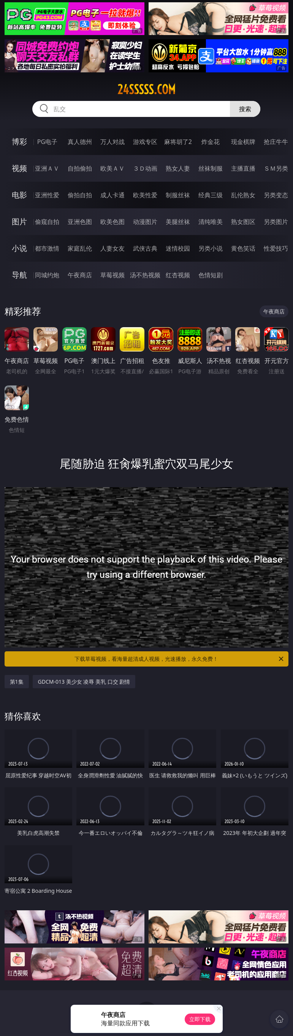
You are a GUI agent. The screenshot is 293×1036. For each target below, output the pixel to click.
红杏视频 (178, 275)
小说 (19, 248)
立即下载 (200, 1019)
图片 (19, 221)
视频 (19, 168)
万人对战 (112, 141)
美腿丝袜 (178, 221)
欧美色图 (112, 221)
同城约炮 (47, 275)
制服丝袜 (178, 195)
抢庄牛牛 (276, 141)
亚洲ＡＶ (47, 168)
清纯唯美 (210, 221)
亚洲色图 (80, 221)
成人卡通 (112, 195)
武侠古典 (145, 248)
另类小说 (210, 248)
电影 (19, 195)
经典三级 (210, 195)
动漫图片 (145, 221)
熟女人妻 (178, 168)
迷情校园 (178, 248)
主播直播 (243, 168)
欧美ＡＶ (112, 168)
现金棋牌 (243, 141)
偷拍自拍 (80, 195)
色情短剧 (210, 275)
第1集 (17, 681)
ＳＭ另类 (276, 168)
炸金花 (210, 141)
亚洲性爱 (47, 195)
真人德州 (80, 141)
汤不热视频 (145, 275)
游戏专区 (145, 141)
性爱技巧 (276, 248)
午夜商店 (80, 275)
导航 (19, 275)
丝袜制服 (210, 168)
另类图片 (276, 221)
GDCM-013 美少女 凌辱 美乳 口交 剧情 (84, 681)
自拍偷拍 (80, 168)
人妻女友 (112, 248)
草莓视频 (112, 275)
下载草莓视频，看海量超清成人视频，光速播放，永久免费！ (179, 658)
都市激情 (47, 248)
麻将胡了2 (178, 141)
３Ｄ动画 (145, 168)
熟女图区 (243, 221)
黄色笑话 (243, 248)
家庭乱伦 (80, 248)
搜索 (245, 109)
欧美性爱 (145, 195)
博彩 (19, 141)
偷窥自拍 (47, 221)
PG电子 (47, 141)
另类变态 (276, 195)
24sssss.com (146, 89)
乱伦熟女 (243, 195)
